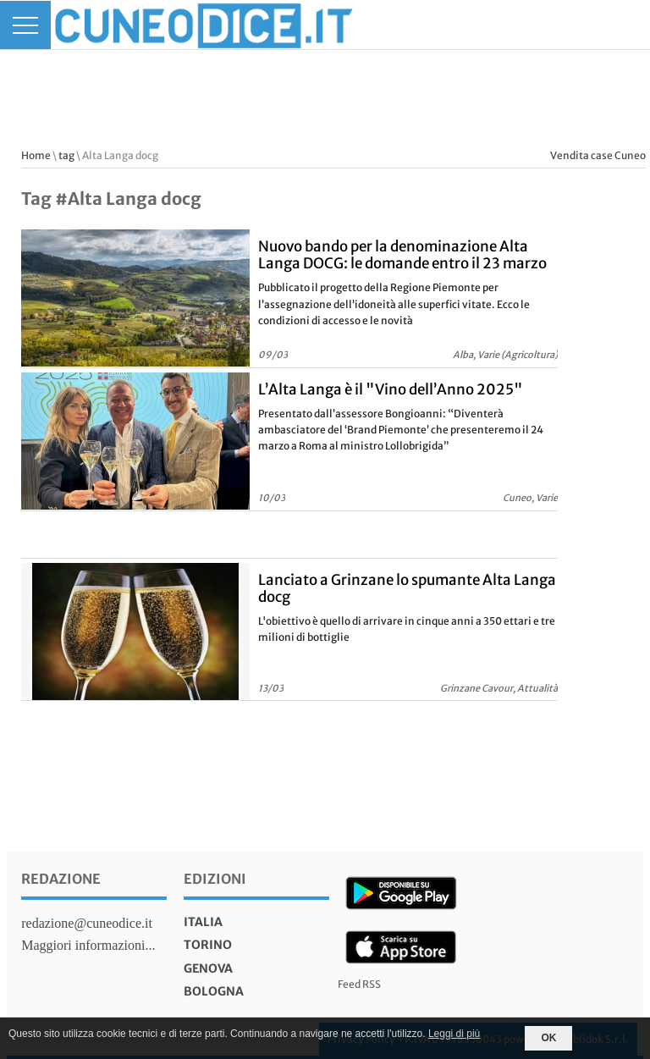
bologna (214, 991)
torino (208, 944)
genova (208, 968)
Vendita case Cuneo (598, 155)
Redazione (61, 878)
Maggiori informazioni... (88, 945)
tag (66, 155)
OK (548, 1038)
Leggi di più (454, 1034)
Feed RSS (359, 984)
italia (203, 921)
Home (36, 155)
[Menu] (25, 25)
